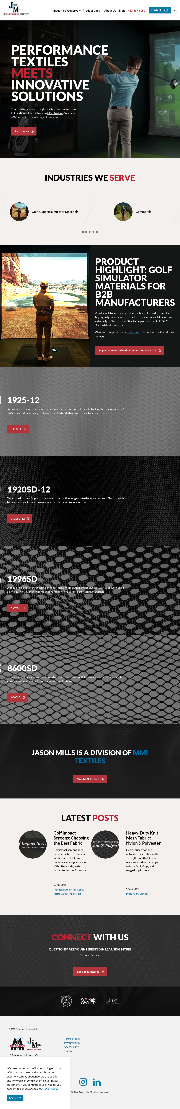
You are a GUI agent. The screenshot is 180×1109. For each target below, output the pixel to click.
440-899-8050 (136, 10)
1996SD (16, 608)
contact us (133, 332)
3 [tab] (90, 232)
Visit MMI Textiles (88, 779)
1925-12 (16, 429)
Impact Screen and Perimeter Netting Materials (128, 350)
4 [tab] (93, 232)
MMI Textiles (55, 113)
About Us (110, 10)
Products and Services (65, 890)
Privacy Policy (72, 1043)
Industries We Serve (65, 10)
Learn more (22, 131)
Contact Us (159, 10)
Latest (90, 818)
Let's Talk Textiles (88, 972)
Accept (15, 1098)
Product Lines (91, 10)
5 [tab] (97, 232)
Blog (122, 10)
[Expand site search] (175, 10)
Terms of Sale (72, 1039)
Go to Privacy (50, 1088)
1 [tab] (83, 232)
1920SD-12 (18, 519)
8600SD (16, 697)
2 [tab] (86, 232)
